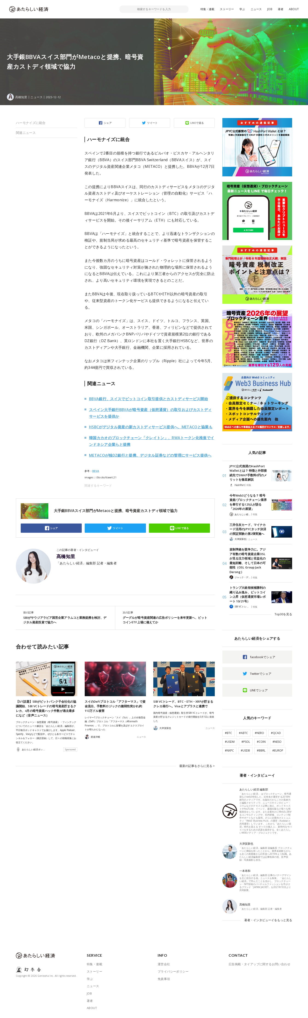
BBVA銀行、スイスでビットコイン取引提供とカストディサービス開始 (148, 398)
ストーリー (227, 9)
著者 (280, 9)
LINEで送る (197, 122)
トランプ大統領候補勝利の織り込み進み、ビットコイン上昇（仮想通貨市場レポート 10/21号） (248, 594)
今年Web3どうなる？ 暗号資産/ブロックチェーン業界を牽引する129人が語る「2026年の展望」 (248, 502)
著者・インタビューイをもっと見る (268, 920)
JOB (269, 9)
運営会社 (164, 964)
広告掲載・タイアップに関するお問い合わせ (259, 964)
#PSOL (245, 742)
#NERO (259, 733)
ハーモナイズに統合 (31, 123)
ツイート (152, 122)
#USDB (245, 750)
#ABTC (243, 733)
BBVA (95, 471)
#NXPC (229, 750)
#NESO (277, 742)
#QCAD (276, 733)
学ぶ (242, 9)
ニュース (256, 9)
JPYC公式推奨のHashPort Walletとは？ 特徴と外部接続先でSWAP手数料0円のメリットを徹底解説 (248, 473)
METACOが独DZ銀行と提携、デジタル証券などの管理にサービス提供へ (150, 455)
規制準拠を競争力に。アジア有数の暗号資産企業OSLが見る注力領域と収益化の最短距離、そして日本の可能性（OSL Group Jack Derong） (248, 560)
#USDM (230, 742)
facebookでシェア (262, 657)
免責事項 (164, 979)
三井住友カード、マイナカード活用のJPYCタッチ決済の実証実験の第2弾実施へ (248, 529)
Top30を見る (283, 614)
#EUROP (277, 750)
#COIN (261, 742)
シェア (108, 122)
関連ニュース (26, 132)
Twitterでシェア (260, 674)
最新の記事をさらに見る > (197, 766)
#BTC (228, 733)
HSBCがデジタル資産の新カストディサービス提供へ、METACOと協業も (150, 426)
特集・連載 (207, 9)
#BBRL (261, 750)
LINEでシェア (259, 690)
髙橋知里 (65, 556)
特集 (249, 485)
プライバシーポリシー (173, 971)
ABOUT (294, 9)
